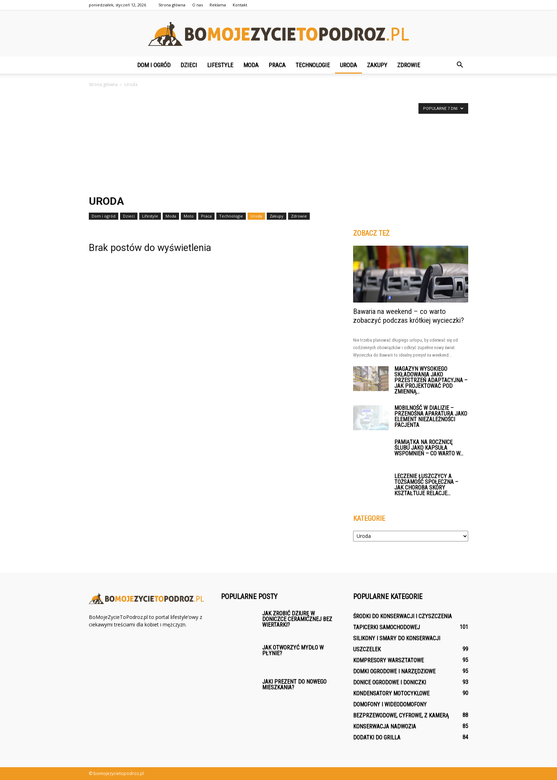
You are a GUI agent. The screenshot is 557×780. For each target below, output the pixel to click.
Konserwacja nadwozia (384, 726)
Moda (251, 65)
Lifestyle (220, 65)
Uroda (348, 65)
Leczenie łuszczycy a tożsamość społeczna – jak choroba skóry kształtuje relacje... (426, 485)
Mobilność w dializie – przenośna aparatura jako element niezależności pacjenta (430, 416)
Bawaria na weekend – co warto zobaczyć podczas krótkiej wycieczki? (408, 316)
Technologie (313, 65)
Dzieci (188, 65)
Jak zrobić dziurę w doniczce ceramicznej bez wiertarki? (297, 619)
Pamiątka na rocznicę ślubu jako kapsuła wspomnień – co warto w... (428, 448)
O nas (197, 4)
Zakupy (377, 65)
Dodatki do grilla (376, 737)
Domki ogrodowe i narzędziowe (394, 671)
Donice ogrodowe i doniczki (389, 682)
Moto (189, 216)
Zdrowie (408, 65)
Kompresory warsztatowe (388, 660)
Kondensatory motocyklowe (391, 693)
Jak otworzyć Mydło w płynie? (293, 650)
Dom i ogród (154, 65)
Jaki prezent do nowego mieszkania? (294, 684)
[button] (459, 65)
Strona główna (171, 4)
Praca (277, 65)
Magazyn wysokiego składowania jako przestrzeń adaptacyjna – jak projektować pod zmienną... (430, 380)
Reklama (218, 4)
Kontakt (240, 4)
